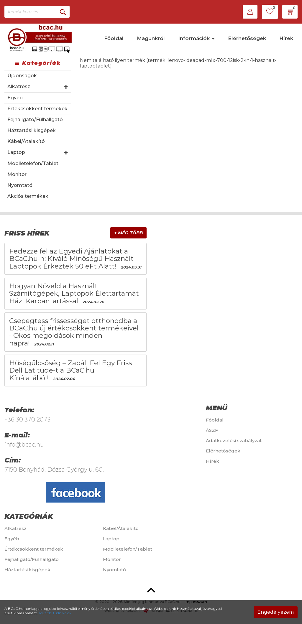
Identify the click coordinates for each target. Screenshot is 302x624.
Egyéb (15, 98)
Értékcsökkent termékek (37, 108)
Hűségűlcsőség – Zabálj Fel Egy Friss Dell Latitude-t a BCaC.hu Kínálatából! (70, 370)
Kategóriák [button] (28, 516)
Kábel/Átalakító (26, 141)
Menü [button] (216, 408)
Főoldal (114, 38)
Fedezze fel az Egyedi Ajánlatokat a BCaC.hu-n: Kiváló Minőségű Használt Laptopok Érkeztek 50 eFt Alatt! (71, 258)
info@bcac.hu (24, 444)
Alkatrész (18, 86)
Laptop (16, 152)
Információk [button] (196, 38)
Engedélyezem (275, 612)
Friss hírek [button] (27, 233)
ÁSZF (212, 430)
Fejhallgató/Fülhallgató (35, 119)
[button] (250, 12)
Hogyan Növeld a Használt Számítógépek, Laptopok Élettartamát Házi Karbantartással (74, 293)
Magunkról (151, 38)
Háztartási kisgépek (31, 130)
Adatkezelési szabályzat (234, 440)
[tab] (75, 233)
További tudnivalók (55, 613)
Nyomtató (19, 185)
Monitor (17, 174)
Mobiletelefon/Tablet (32, 163)
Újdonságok (22, 75)
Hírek (286, 38)
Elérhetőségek (247, 38)
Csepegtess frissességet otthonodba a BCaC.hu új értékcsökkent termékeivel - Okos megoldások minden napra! (74, 332)
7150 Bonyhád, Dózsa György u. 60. (54, 469)
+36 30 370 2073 (27, 419)
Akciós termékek (27, 196)
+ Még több (128, 233)
